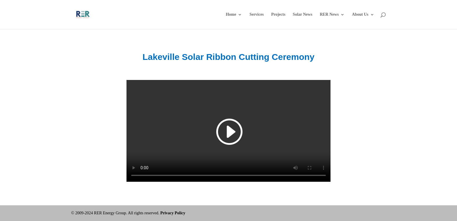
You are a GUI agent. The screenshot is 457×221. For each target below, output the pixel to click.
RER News (329, 15)
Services (256, 15)
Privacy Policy (172, 213)
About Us (360, 15)
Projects (278, 15)
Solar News (302, 15)
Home (231, 15)
